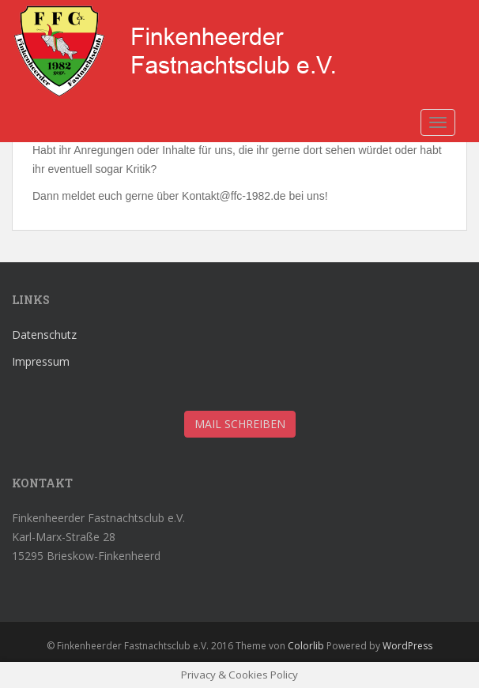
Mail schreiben (239, 423)
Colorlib (306, 645)
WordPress (407, 645)
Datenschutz (44, 334)
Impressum (41, 361)
